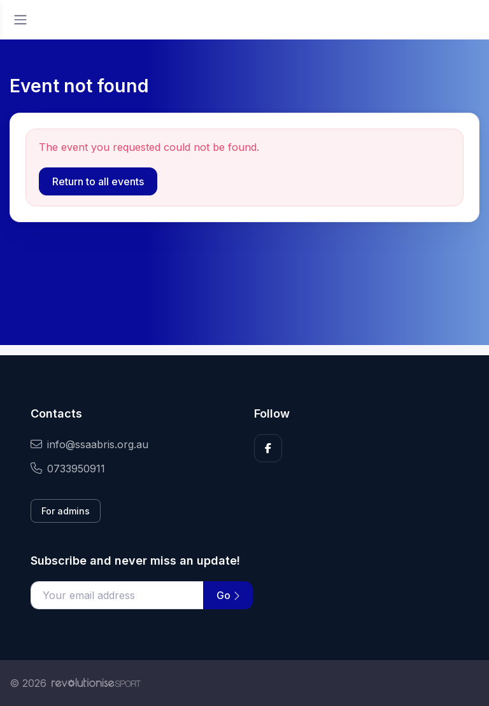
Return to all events (98, 181)
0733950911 (68, 468)
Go (227, 595)
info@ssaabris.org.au (89, 444)
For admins (65, 510)
